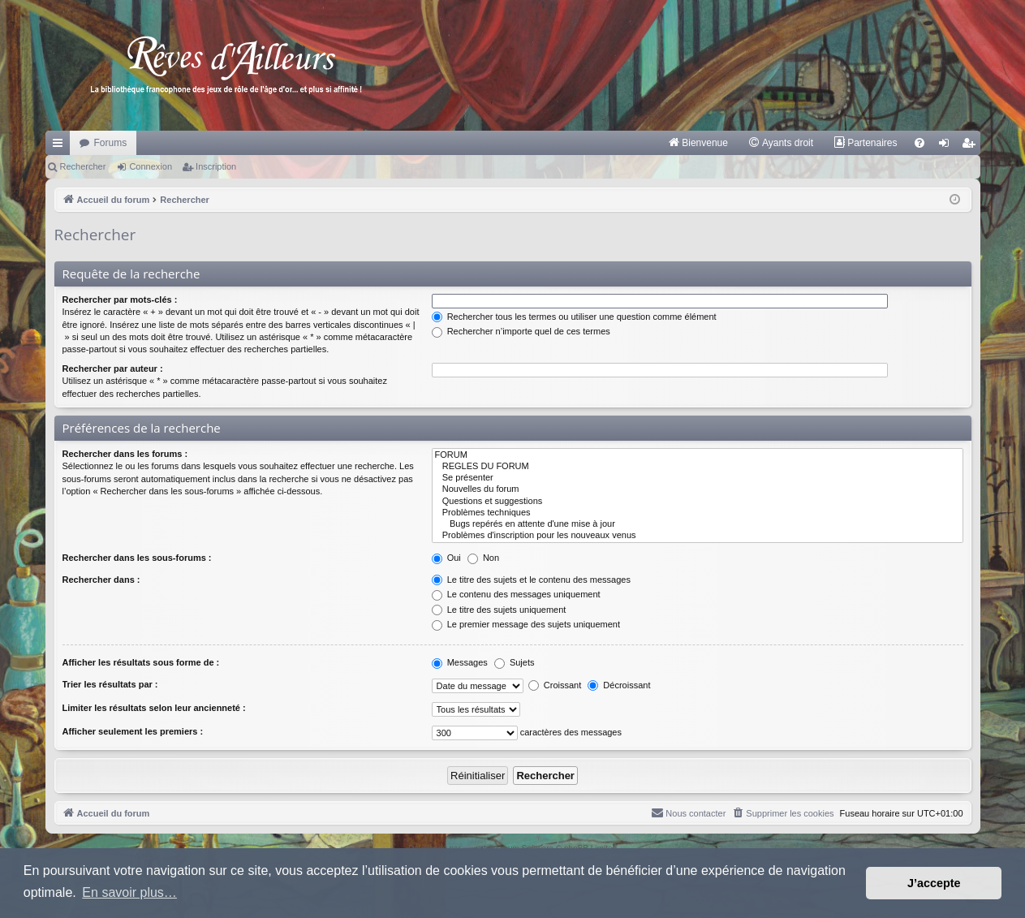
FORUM (697, 455)
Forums (110, 143)
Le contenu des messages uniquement (516, 594)
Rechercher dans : (101, 579)
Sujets (514, 662)
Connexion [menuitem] (946, 146)
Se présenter (697, 478)
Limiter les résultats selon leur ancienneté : (154, 708)
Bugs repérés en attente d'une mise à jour (697, 524)
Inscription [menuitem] (971, 146)
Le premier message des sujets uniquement (526, 624)
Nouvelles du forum (697, 489)
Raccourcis (61, 146)
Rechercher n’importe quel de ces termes (521, 331)
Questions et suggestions (697, 501)
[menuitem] (697, 143)
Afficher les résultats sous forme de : (141, 662)
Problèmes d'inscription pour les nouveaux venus (697, 535)
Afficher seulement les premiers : (133, 731)
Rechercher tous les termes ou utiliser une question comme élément (574, 316)
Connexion (150, 166)
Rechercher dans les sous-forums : (137, 557)
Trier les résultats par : (110, 684)
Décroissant (619, 685)
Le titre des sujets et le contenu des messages (531, 579)
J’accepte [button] (934, 883)
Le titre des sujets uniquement (499, 609)
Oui (446, 557)
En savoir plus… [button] (129, 892)
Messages (460, 662)
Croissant (555, 685)
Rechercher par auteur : (112, 368)
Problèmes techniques (697, 513)
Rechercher (83, 166)
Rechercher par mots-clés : (120, 299)
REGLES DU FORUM (697, 466)
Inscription (216, 166)
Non (483, 557)
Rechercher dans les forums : (125, 454)
